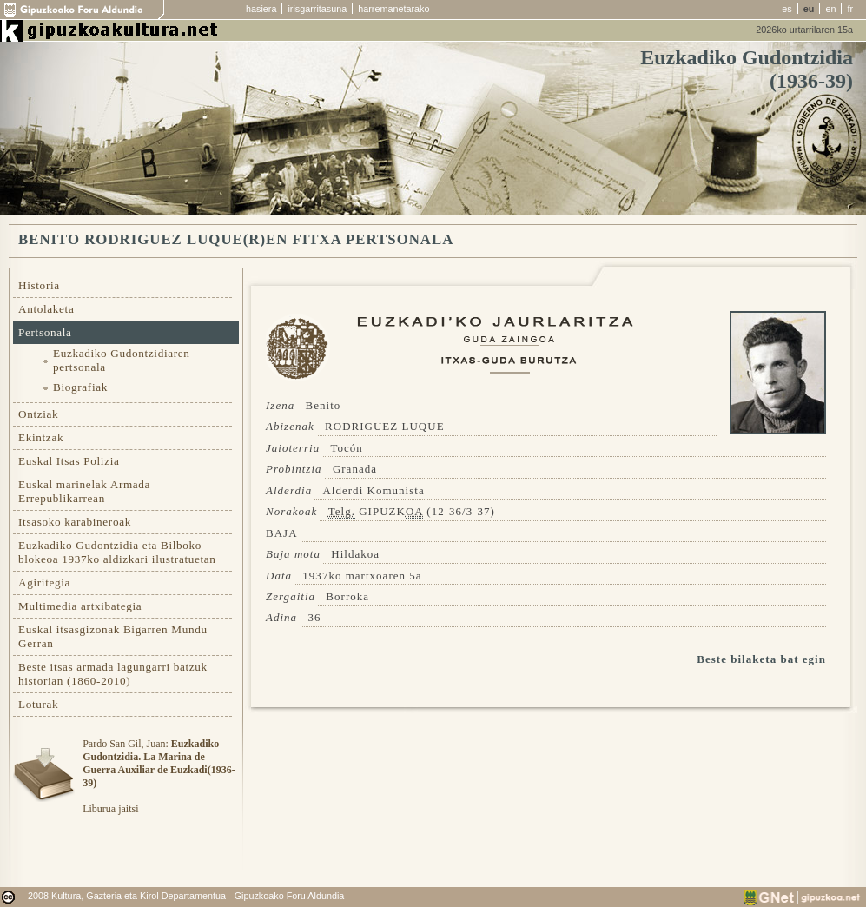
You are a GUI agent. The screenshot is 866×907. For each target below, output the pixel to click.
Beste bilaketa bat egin (761, 658)
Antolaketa (46, 308)
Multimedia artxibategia (80, 605)
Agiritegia (44, 582)
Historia (39, 285)
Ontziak (38, 413)
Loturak (38, 704)
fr (850, 8)
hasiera (261, 8)
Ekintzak (40, 437)
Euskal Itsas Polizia (69, 460)
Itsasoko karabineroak (74, 521)
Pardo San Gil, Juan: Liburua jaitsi (159, 776)
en (830, 8)
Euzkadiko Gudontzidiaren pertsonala (121, 360)
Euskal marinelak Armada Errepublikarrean (84, 491)
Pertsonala (45, 332)
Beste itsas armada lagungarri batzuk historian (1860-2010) (113, 673)
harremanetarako (393, 8)
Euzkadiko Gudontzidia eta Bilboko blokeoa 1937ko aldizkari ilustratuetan (117, 552)
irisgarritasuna (317, 8)
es (786, 8)
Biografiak (80, 387)
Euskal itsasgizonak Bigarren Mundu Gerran (113, 636)
